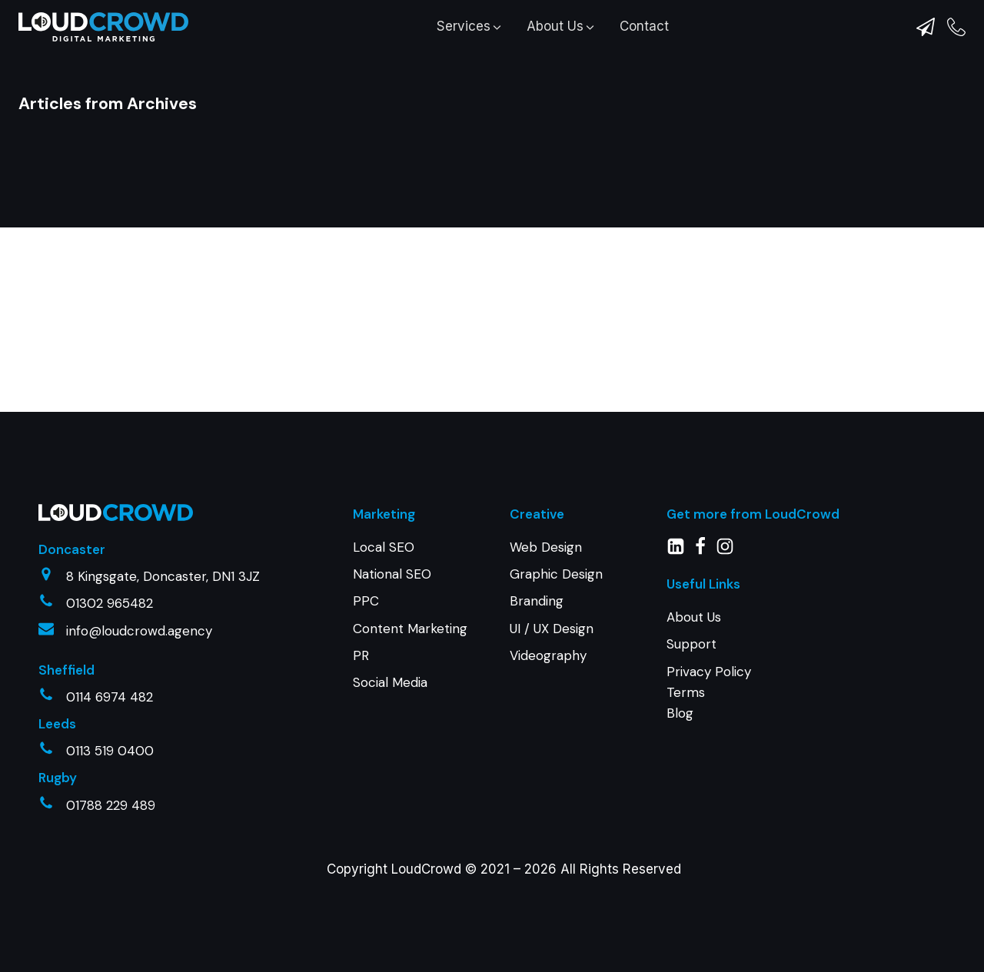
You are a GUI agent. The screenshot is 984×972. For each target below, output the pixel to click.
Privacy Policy (709, 671)
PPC (366, 600)
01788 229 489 (110, 805)
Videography (548, 655)
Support (691, 643)
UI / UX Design (551, 628)
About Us (694, 617)
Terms (686, 692)
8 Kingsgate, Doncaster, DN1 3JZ (163, 576)
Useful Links (703, 584)
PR (361, 655)
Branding (536, 600)
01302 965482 (109, 603)
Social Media (390, 682)
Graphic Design (556, 574)
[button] (470, 26)
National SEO (392, 574)
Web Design (546, 547)
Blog (680, 713)
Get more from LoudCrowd (753, 514)
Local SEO (383, 547)
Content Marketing (410, 628)
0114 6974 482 (109, 696)
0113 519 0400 (110, 750)
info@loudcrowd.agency (139, 630)
